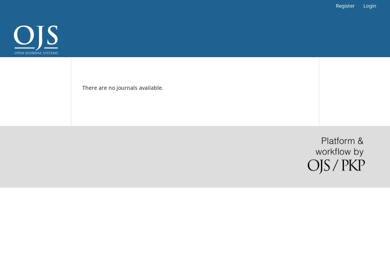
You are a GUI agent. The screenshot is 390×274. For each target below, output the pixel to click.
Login (369, 5)
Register (345, 5)
